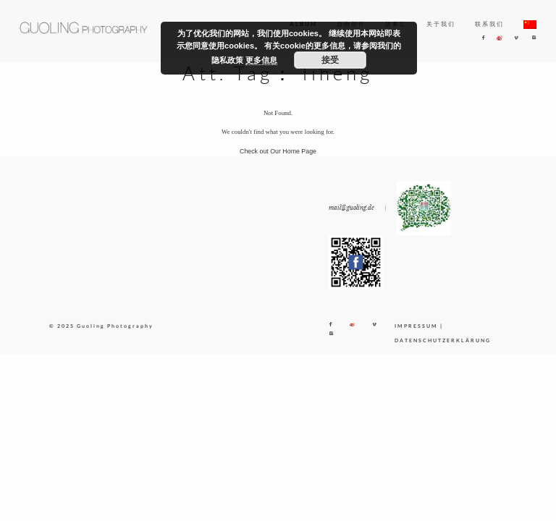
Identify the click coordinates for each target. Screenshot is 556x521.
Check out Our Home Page (278, 151)
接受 (330, 60)
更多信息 (261, 60)
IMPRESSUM (416, 326)
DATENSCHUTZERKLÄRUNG (443, 340)
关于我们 (440, 23)
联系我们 (489, 23)
